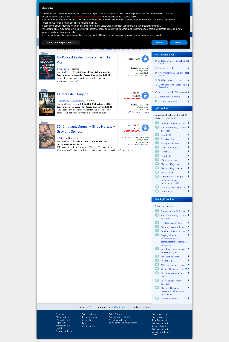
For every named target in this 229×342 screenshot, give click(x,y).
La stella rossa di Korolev (173, 187)
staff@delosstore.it (119, 307)
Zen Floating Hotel (170, 256)
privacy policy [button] (69, 32)
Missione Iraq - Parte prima (171, 275)
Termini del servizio (90, 314)
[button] (186, 7)
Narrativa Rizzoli (64, 72)
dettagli (146, 137)
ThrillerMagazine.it (160, 323)
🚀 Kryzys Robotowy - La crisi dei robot (171, 74)
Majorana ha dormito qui (173, 227)
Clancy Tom (64, 100)
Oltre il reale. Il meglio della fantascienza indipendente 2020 (172, 180)
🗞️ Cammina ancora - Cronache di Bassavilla (171, 85)
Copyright (86, 320)
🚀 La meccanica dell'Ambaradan (171, 92)
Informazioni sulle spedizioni (63, 327)
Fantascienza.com (160, 314)
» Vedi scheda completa (138, 75)
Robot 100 (166, 151)
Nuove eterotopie (169, 147)
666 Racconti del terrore (173, 123)
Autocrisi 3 (166, 191)
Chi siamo (59, 314)
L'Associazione (62, 317)
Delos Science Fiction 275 (173, 211)
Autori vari (63, 138)
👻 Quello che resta (164, 68)
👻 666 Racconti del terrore (168, 80)
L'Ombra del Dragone (72, 94)
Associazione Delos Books (161, 333)
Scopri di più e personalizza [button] (60, 42)
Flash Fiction (167, 172)
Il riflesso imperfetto (171, 222)
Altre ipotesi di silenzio (172, 265)
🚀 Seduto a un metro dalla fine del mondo (172, 62)
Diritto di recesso (89, 317)
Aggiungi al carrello (145, 59)
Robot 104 (166, 135)
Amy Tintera (64, 69)
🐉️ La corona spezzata (166, 101)
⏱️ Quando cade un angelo (167, 96)
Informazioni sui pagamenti (62, 321)
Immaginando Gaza (170, 143)
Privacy (85, 323)
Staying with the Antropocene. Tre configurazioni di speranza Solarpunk (174, 240)
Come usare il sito (63, 331)
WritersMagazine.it (160, 329)
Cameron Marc (78, 100)
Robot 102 (166, 155)
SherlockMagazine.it (161, 326)
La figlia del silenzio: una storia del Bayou (173, 251)
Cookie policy (88, 326)
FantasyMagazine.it (160, 317)
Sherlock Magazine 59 (172, 164)
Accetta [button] (179, 42)
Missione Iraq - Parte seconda (171, 282)
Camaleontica (167, 139)
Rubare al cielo (168, 260)
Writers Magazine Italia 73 (174, 269)
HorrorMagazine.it (159, 320)
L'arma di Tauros (169, 160)
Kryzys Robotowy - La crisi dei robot (174, 129)
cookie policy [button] (130, 16)
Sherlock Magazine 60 (172, 168)
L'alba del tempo (169, 298)
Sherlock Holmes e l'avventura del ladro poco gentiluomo (173, 291)
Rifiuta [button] (159, 42)
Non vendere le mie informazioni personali (138, 26)
